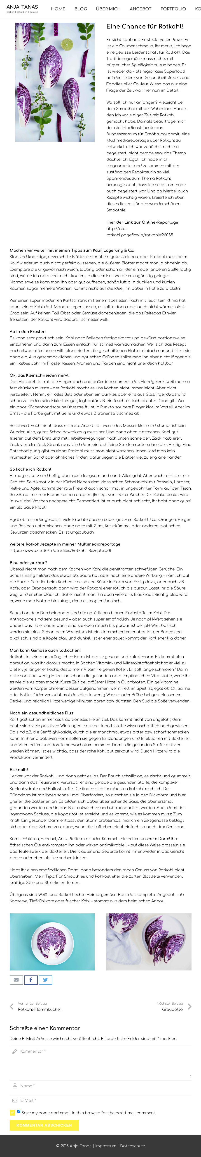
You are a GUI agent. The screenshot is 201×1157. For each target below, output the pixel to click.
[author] (101, 1085)
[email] (101, 1100)
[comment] (101, 1061)
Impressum (105, 1146)
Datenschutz (132, 1146)
